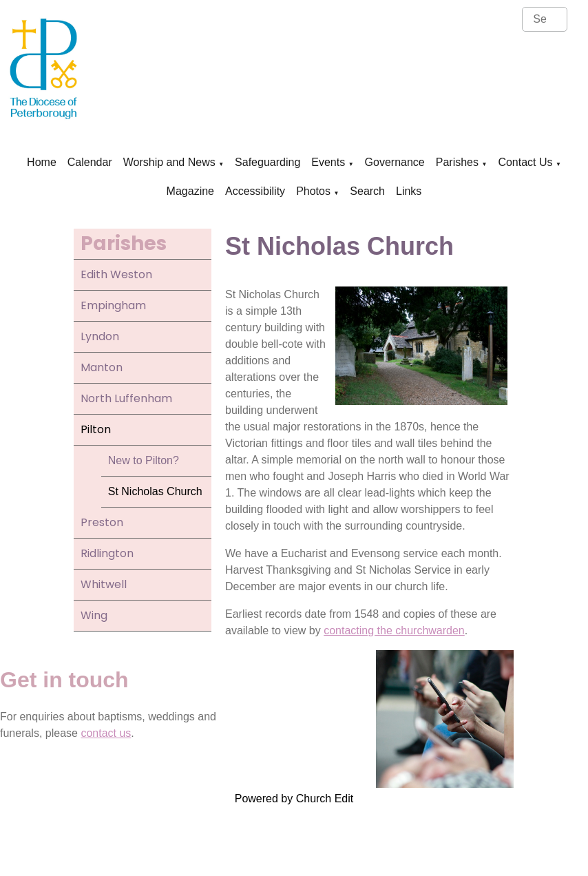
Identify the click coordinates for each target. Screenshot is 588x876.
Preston (102, 522)
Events (328, 162)
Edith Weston (116, 274)
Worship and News (169, 162)
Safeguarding (267, 162)
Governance (395, 162)
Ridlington (107, 553)
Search (367, 191)
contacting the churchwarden (394, 630)
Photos (313, 191)
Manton (102, 367)
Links (408, 191)
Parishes (457, 162)
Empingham (113, 305)
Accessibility (255, 191)
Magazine (190, 191)
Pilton (96, 429)
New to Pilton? (143, 460)
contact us (106, 733)
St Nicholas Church (155, 491)
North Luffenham (126, 398)
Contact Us (525, 162)
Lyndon (100, 336)
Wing (94, 615)
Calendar (89, 162)
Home (41, 162)
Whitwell (104, 584)
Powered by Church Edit (294, 798)
